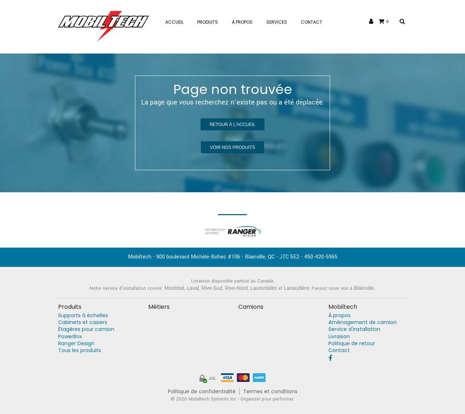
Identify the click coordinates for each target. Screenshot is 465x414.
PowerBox (70, 336)
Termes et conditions (270, 391)
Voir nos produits (232, 147)
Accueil (174, 22)
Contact (339, 350)
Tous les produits (79, 350)
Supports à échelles (83, 315)
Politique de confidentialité (202, 391)
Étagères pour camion (86, 329)
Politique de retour (351, 343)
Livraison (339, 336)
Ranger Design (76, 343)
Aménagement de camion (362, 322)
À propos (339, 315)
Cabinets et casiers (82, 322)
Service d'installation (354, 329)
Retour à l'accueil (232, 124)
